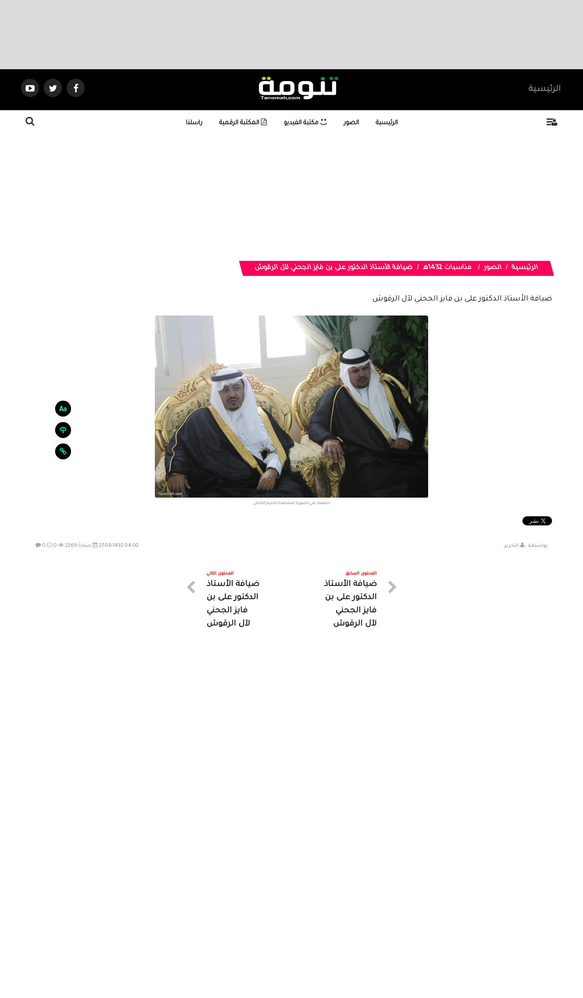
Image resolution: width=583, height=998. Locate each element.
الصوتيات (278, 916)
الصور (351, 123)
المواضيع (349, 916)
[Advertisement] (303, 197)
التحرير (511, 546)
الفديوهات (314, 916)
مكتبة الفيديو (305, 123)
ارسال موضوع (207, 916)
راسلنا (194, 123)
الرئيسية (544, 89)
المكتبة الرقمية (243, 123)
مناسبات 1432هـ (447, 268)
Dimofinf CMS (299, 960)
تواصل (246, 916)
